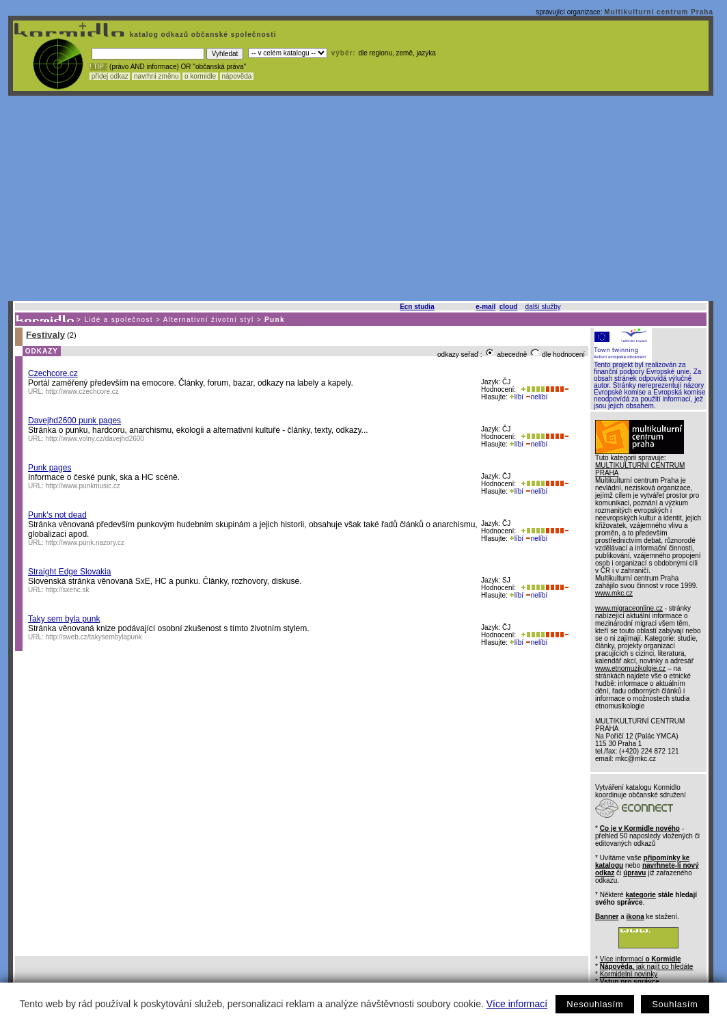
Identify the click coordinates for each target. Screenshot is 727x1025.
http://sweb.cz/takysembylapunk (94, 637)
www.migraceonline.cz (629, 608)
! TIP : (98, 66)
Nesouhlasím (594, 1004)
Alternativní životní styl (208, 319)
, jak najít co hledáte (647, 966)
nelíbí (536, 397)
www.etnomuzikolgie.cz (630, 668)
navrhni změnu (156, 76)
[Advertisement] (360, 198)
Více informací (516, 1003)
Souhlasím (675, 1004)
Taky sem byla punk (64, 619)
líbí (516, 397)
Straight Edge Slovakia (69, 571)
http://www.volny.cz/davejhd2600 (95, 438)
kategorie (640, 894)
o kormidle (200, 76)
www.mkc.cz (614, 593)
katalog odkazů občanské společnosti (201, 34)
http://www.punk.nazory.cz (85, 542)
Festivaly (45, 335)
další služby (543, 306)
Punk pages (49, 467)
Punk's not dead (57, 515)
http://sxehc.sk (68, 590)
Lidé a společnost (118, 319)
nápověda (237, 76)
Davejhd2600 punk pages (74, 420)
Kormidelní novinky (628, 974)
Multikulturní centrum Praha (658, 12)
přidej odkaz (110, 76)
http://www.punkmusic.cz (83, 486)
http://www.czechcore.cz (82, 391)
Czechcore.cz (53, 373)
